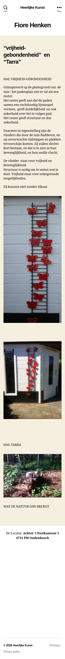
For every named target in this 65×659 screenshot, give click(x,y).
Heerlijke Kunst (32, 7)
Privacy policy (11, 651)
